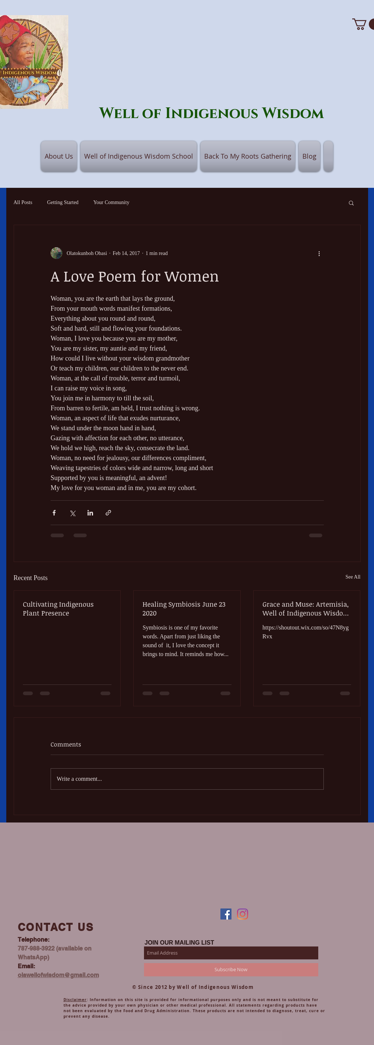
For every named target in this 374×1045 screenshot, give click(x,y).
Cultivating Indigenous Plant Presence (58, 608)
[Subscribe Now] (231, 969)
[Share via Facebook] (54, 512)
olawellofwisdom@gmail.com (58, 975)
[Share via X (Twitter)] (72, 512)
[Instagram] (242, 914)
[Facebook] (225, 914)
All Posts (23, 202)
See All (353, 577)
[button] (351, 203)
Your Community (111, 202)
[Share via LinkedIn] (90, 512)
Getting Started (62, 202)
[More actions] (319, 253)
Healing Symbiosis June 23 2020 (184, 608)
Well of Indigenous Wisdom (211, 114)
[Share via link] (108, 512)
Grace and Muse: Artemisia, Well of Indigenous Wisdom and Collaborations (306, 608)
